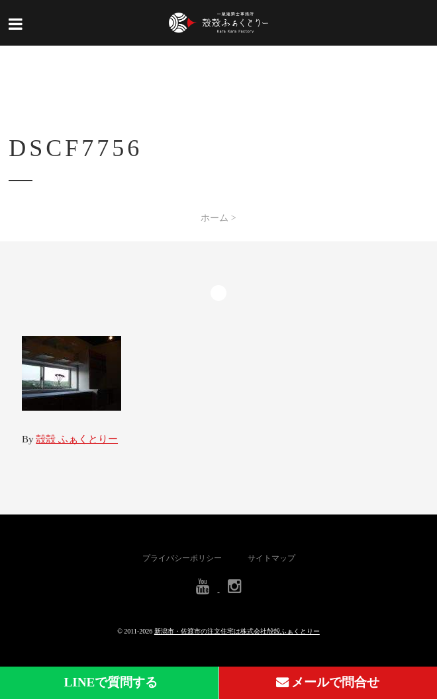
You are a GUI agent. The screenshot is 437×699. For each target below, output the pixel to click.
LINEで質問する (109, 682)
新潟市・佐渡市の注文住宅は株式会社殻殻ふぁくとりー (237, 631)
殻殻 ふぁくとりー (77, 439)
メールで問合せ (328, 682)
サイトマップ (271, 558)
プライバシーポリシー (182, 558)
